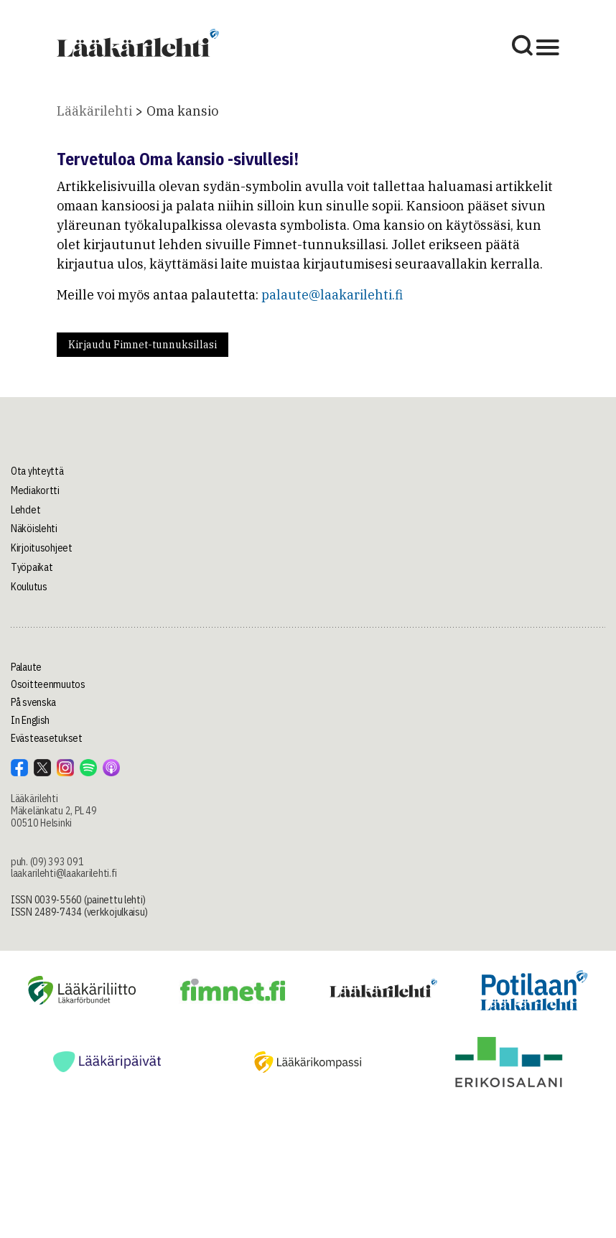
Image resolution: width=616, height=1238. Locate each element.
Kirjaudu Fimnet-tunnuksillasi (142, 344)
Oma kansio (182, 111)
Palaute (26, 667)
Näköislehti (34, 528)
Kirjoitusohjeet (42, 547)
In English (30, 720)
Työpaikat (31, 567)
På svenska (33, 702)
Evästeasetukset (47, 738)
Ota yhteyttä (37, 471)
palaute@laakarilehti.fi (332, 295)
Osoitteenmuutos (48, 684)
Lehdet (25, 509)
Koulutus (29, 586)
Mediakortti (35, 490)
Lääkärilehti (94, 111)
